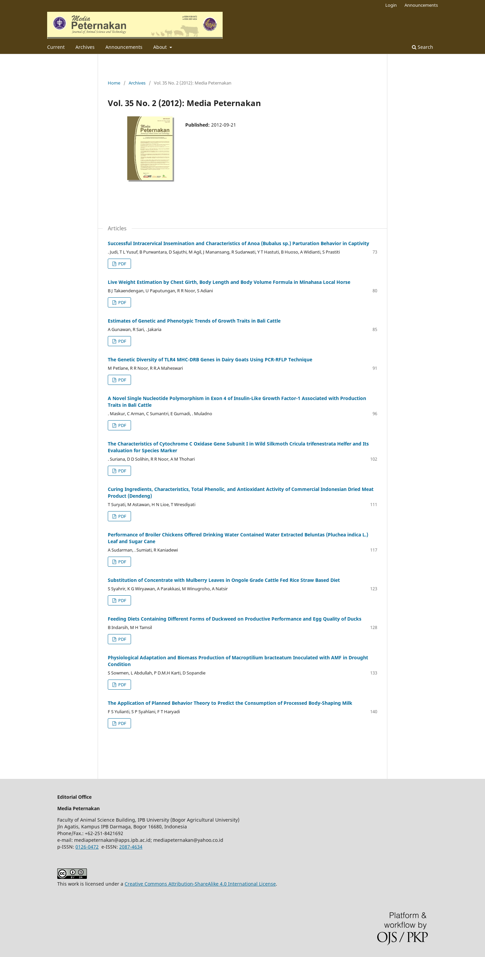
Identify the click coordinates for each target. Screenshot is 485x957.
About (160, 47)
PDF (121, 264)
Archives (85, 47)
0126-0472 (87, 847)
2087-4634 (130, 847)
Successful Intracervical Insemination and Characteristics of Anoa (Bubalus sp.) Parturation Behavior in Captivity (238, 243)
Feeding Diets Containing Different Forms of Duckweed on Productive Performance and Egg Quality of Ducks (234, 619)
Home (114, 83)
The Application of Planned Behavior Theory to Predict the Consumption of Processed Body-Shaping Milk (230, 703)
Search (422, 47)
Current (56, 47)
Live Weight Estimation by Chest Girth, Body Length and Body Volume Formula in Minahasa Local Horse (229, 282)
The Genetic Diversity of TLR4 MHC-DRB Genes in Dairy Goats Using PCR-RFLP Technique (210, 359)
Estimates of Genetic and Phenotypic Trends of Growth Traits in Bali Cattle (194, 321)
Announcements (123, 47)
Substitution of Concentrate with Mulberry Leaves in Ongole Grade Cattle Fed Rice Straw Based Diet (224, 580)
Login (391, 5)
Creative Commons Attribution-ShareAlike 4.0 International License (200, 884)
